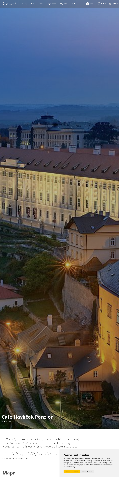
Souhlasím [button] (68, 471)
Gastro (74, 4)
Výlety (41, 4)
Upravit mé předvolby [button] (87, 471)
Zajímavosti (52, 4)
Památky (24, 4)
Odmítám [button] (76, 471)
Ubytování (63, 4)
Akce (33, 4)
